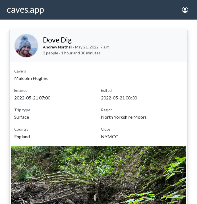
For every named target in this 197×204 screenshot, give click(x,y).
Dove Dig (57, 39)
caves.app (25, 9)
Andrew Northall (57, 46)
